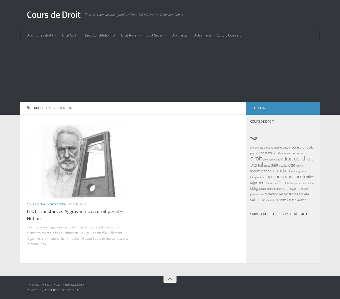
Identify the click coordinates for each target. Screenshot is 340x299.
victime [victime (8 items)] (291, 200)
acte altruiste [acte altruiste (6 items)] (256, 147)
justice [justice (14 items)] (308, 177)
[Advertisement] (150, 71)
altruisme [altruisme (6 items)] (268, 147)
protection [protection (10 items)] (271, 194)
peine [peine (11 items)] (296, 189)
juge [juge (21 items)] (270, 176)
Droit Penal (129, 35)
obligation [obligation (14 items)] (258, 188)
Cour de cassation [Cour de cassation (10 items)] (283, 153)
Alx (77, 290)
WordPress (51, 290)
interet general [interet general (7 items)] (298, 171)
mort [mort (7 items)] (303, 183)
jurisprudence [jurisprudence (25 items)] (288, 177)
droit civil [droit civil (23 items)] (292, 159)
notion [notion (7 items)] (310, 183)
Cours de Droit (53, 14)
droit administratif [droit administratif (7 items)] (273, 159)
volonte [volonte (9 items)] (301, 200)
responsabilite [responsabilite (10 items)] (288, 194)
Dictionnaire (202, 35)
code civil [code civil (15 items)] (298, 147)
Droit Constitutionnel (100, 35)
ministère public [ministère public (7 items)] (291, 183)
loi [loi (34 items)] (279, 182)
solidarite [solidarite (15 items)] (257, 199)
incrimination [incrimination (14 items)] (261, 171)
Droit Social (154, 35)
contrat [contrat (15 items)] (265, 153)
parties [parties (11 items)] (287, 189)
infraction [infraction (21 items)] (281, 170)
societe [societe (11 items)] (304, 194)
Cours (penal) (37, 204)
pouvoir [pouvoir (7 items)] (305, 188)
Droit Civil (69, 35)
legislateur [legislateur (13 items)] (258, 183)
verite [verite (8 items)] (283, 200)
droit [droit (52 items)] (256, 158)
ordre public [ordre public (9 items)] (274, 189)
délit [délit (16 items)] (274, 165)
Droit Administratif (40, 35)
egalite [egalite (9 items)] (283, 165)
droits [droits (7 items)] (267, 165)
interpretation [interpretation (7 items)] (257, 177)
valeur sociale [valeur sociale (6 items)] (272, 200)
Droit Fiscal (180, 35)
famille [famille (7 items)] (300, 165)
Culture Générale (229, 35)
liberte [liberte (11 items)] (271, 183)
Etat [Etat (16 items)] (291, 165)
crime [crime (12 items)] (299, 153)
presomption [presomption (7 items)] (257, 194)
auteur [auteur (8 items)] (287, 147)
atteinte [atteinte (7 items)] (278, 147)
